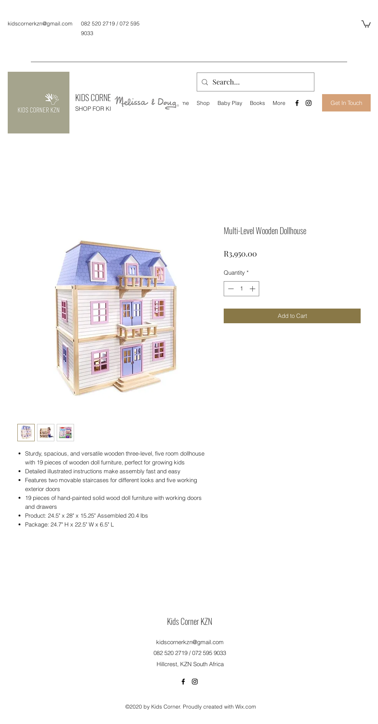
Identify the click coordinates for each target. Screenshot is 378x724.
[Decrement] (230, 289)
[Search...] (255, 82)
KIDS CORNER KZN (101, 97)
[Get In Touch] (346, 102)
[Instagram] (308, 103)
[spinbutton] (241, 289)
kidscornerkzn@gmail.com (40, 23)
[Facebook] (297, 103)
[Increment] (253, 289)
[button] (366, 23)
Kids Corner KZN (189, 621)
